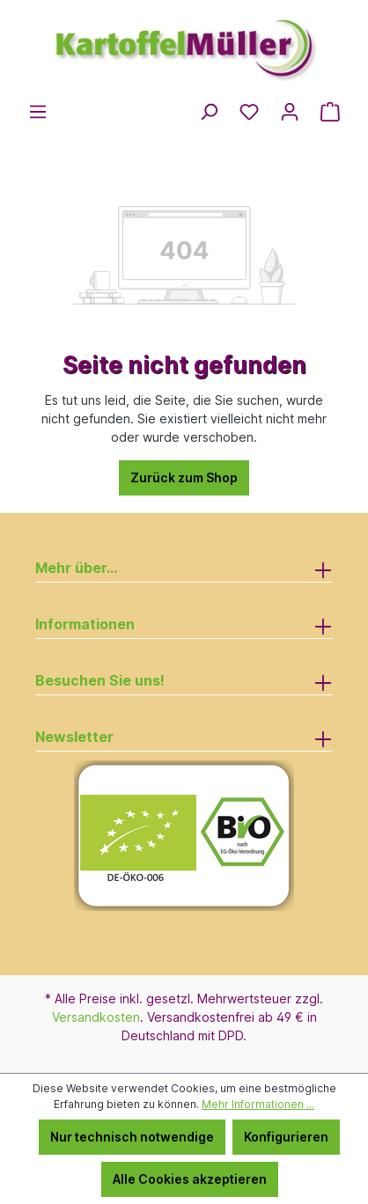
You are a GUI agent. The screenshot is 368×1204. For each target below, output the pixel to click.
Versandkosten (96, 1016)
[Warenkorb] (330, 111)
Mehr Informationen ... (258, 1104)
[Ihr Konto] (289, 111)
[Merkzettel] (249, 111)
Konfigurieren (286, 1136)
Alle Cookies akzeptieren (190, 1178)
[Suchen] (208, 111)
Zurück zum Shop (184, 477)
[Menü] (38, 111)
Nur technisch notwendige (132, 1136)
